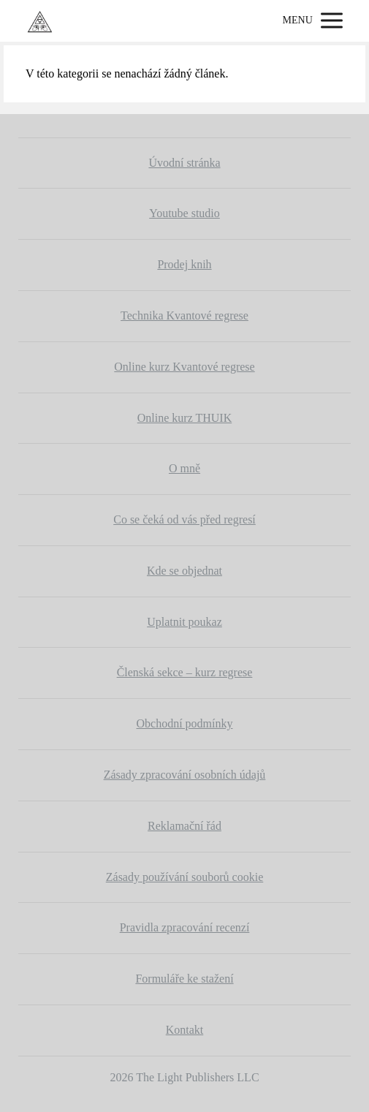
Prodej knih (184, 264)
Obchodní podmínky (185, 723)
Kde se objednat (184, 570)
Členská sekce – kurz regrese (185, 672)
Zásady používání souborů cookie (185, 877)
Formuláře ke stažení (184, 978)
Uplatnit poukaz (184, 622)
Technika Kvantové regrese (184, 315)
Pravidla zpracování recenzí (185, 927)
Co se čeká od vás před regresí (184, 519)
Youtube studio (184, 213)
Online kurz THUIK (184, 418)
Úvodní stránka (184, 162)
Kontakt (185, 1030)
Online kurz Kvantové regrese (184, 366)
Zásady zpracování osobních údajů (185, 774)
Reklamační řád (184, 826)
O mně (184, 468)
